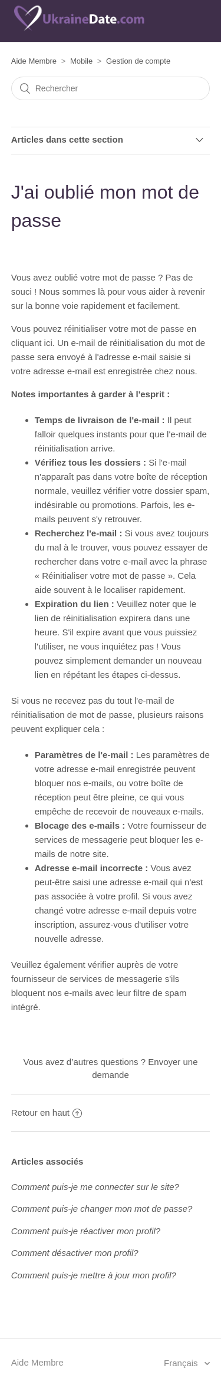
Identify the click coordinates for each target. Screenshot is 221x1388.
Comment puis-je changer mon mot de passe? (102, 1209)
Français (182, 1363)
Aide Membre (34, 61)
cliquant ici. (33, 343)
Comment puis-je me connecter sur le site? (95, 1187)
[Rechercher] (110, 88)
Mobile (81, 61)
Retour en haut (46, 1112)
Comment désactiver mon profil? (74, 1253)
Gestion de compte (138, 61)
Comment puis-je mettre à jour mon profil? (93, 1275)
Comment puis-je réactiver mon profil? (85, 1231)
